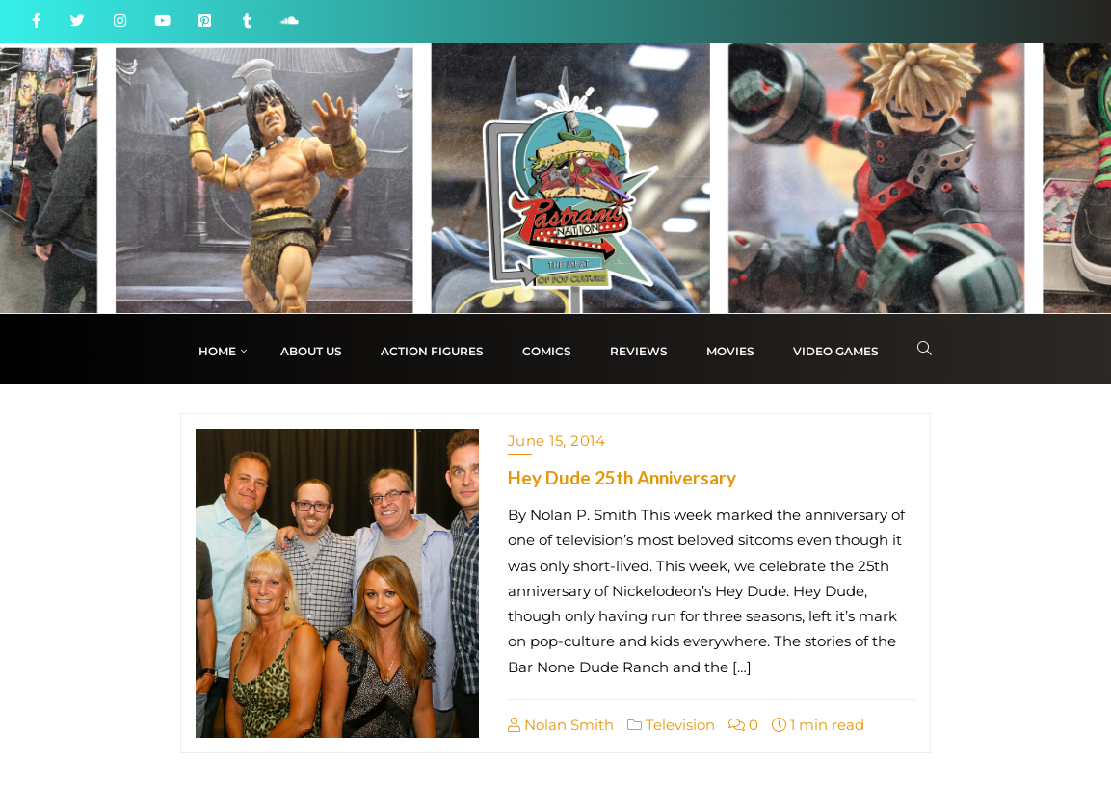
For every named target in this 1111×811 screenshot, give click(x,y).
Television (671, 725)
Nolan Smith (561, 725)
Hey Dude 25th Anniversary (622, 477)
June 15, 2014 (557, 441)
